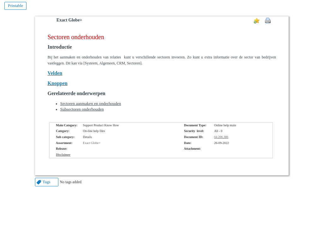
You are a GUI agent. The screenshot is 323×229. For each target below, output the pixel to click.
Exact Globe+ (69, 20)
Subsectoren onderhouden (82, 109)
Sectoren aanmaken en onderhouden (90, 103)
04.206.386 (221, 137)
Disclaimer (63, 154)
